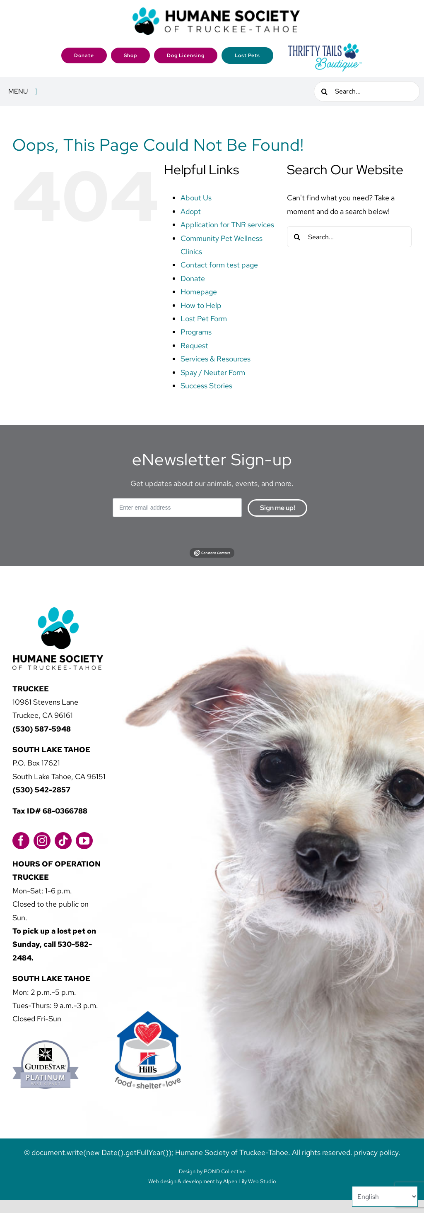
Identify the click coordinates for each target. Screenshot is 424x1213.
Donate (193, 278)
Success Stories (206, 385)
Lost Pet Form (204, 318)
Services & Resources (216, 358)
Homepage (199, 291)
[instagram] (42, 840)
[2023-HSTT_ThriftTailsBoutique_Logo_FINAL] (325, 46)
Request (194, 345)
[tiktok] (63, 840)
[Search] (324, 91)
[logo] (216, 11)
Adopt (191, 211)
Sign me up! (277, 507)
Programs (196, 332)
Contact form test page (219, 265)
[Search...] (367, 91)
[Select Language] (385, 1196)
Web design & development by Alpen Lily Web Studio (212, 1181)
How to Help (201, 305)
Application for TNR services (227, 224)
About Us (196, 197)
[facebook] (20, 840)
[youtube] (84, 840)
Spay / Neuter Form (213, 372)
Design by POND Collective (212, 1171)
